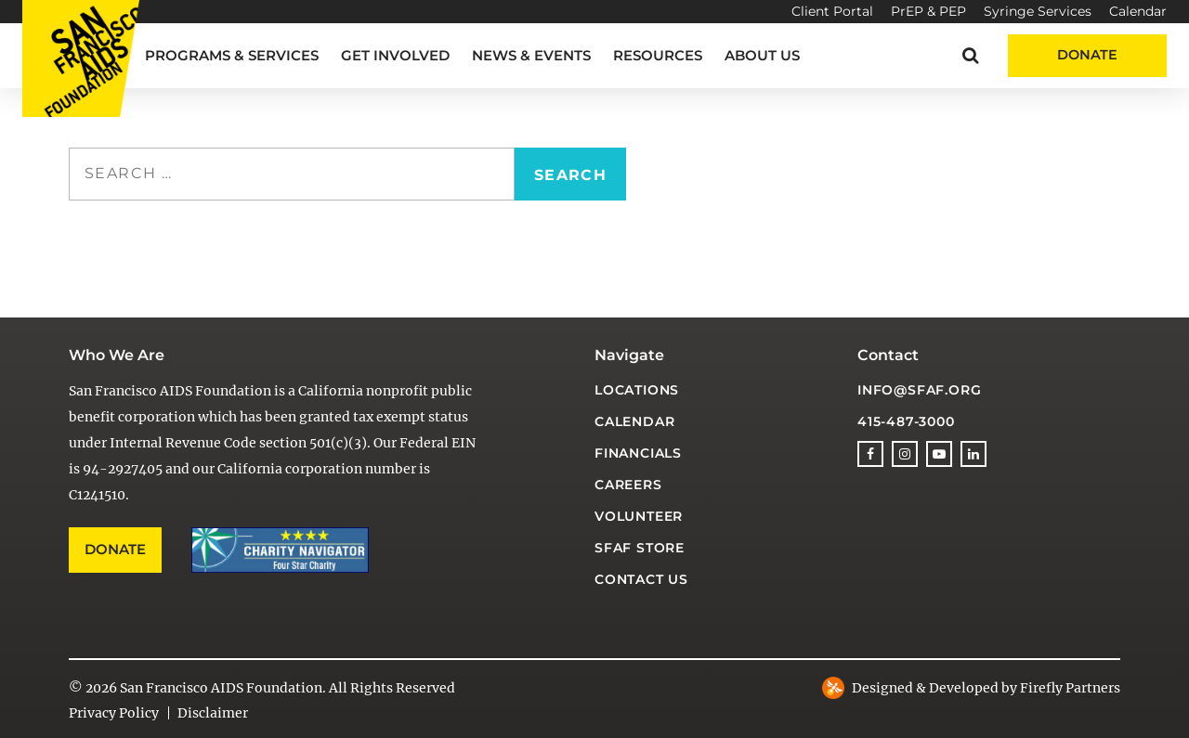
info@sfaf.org (919, 390)
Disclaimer (212, 713)
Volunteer (638, 516)
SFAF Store (639, 547)
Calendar (1138, 11)
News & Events (531, 55)
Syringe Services (1037, 11)
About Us (762, 55)
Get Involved (395, 55)
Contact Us (641, 579)
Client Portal (832, 11)
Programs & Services (232, 55)
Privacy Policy (114, 713)
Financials (638, 453)
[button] (970, 55)
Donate (1087, 54)
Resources (657, 55)
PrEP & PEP (928, 11)
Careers (628, 484)
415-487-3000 (906, 421)
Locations (636, 390)
